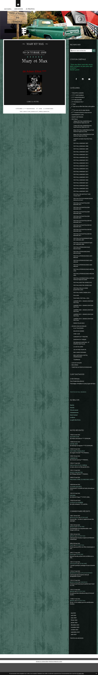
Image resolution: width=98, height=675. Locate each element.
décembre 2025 (75, 636)
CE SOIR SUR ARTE (76, 498)
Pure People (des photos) (77, 390)
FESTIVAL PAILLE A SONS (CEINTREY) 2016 (80, 296)
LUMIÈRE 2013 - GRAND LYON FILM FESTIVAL (83, 323)
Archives (18, 10)
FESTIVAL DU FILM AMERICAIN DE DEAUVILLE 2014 (83, 203)
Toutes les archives (77, 650)
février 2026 (74, 632)
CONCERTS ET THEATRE (80, 345)
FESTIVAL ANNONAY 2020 (80, 184)
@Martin (72, 547)
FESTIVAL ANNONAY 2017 (80, 175)
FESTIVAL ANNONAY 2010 (80, 155)
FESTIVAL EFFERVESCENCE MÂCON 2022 (83, 281)
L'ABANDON (74, 469)
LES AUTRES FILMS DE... (80, 358)
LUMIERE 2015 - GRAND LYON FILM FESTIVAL (83, 309)
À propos (30, 10)
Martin (72, 556)
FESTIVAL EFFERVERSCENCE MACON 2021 (81, 254)
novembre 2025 (75, 639)
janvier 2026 (74, 634)
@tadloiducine (74, 584)
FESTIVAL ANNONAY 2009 (80, 152)
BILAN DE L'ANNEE (78, 339)
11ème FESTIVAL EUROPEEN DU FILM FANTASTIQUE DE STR (82, 128)
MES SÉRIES (75, 374)
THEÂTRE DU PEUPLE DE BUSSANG (82, 376)
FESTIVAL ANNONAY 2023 (80, 190)
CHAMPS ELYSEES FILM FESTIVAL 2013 (82, 142)
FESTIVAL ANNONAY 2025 (80, 195)
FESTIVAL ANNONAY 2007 (80, 146)
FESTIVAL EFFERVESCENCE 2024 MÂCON (82, 267)
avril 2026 (73, 627)
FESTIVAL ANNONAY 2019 (80, 181)
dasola (72, 566)
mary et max (27, 112)
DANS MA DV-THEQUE (79, 348)
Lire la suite (33, 103)
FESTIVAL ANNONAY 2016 (80, 172)
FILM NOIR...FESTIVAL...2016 (81, 305)
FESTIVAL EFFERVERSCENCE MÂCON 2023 (81, 258)
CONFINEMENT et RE (78, 116)
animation (47, 112)
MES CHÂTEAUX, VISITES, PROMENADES (80, 365)
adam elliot (34, 112)
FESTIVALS (75, 121)
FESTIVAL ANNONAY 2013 (80, 163)
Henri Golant (74, 426)
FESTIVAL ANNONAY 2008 (80, 149)
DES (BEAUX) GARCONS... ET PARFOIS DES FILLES (81, 352)
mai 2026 (73, 624)
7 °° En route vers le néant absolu (81, 112)
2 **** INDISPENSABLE (29, 109)
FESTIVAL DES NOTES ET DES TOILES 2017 (81, 199)
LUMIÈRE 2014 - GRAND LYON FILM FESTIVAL (83, 327)
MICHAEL (73, 507)
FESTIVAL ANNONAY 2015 (80, 169)
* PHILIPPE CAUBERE (78, 94)
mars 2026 (74, 629)
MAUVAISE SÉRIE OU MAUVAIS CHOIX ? (82, 491)
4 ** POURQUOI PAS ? (78, 103)
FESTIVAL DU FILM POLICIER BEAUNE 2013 (81, 213)
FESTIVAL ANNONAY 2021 (80, 187)
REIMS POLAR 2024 (78, 331)
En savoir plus (80, 673)
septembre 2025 (75, 644)
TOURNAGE (76, 369)
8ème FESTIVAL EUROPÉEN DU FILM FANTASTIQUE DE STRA (82, 133)
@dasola (72, 538)
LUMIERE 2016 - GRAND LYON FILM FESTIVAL (83, 314)
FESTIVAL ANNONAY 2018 (80, 178)
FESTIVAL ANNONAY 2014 (80, 166)
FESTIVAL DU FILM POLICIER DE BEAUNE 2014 (82, 226)
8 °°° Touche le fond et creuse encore (82, 114)
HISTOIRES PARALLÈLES (77, 462)
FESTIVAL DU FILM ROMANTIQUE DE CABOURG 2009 (82, 249)
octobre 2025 (74, 641)
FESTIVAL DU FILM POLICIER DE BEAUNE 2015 (82, 231)
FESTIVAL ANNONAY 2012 (80, 160)
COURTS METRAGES (77, 119)
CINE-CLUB (76, 342)
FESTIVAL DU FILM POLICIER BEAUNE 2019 (81, 222)
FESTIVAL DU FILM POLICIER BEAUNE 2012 (81, 208)
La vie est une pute (77, 372)
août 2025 (73, 646)
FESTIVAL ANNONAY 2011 (80, 158)
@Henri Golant (74, 593)
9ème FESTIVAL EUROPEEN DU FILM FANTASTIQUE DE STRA (82, 137)
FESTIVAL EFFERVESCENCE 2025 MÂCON (82, 272)
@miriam (72, 602)
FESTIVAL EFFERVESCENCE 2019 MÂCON (82, 263)
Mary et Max (34, 61)
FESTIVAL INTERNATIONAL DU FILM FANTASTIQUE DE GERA (82, 285)
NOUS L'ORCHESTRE (76, 484)
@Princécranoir (74, 529)
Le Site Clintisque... (75, 388)
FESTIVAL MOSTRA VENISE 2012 (82, 289)
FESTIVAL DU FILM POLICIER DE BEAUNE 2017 (82, 240)
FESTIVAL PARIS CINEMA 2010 (82, 300)
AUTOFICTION (74, 447)
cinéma (41, 112)
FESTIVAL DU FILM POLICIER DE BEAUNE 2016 (82, 235)
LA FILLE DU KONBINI (76, 514)
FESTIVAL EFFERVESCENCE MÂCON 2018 (83, 276)
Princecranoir (74, 575)
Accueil (8, 10)
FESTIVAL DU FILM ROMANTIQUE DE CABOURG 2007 (82, 244)
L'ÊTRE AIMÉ (74, 455)
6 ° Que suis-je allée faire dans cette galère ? (81, 109)
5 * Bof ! (74, 106)
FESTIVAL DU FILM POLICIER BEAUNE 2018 (81, 217)
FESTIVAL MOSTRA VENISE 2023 (82, 292)
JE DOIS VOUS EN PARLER (79, 334)
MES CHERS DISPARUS (79, 361)
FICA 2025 (76, 303)
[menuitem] (8, 10)
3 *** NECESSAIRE (77, 101)
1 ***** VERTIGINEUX (78, 96)
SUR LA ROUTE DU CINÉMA (78, 476)
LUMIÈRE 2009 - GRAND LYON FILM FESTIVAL (83, 318)
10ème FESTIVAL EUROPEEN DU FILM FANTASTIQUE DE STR (82, 124)
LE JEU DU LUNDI (78, 355)
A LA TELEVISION (78, 336)
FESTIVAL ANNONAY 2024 (80, 192)
